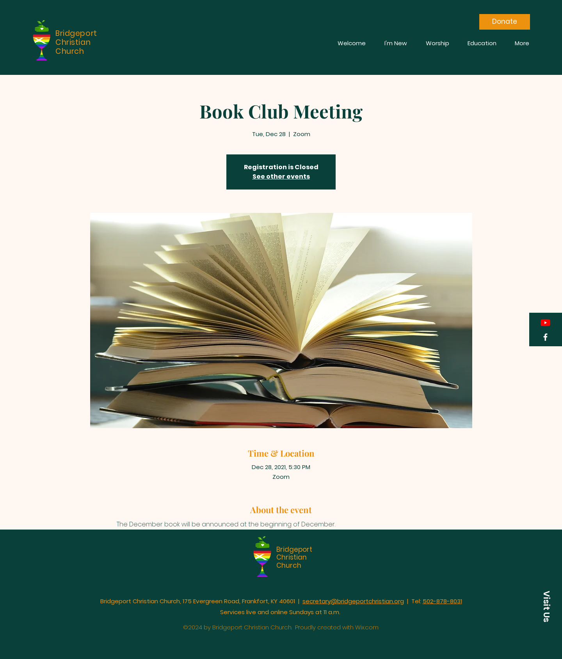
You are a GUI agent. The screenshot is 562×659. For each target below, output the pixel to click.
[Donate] (504, 22)
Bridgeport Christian (294, 553)
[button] (546, 606)
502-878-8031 (442, 601)
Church (288, 565)
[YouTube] (545, 323)
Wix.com (367, 627)
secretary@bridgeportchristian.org (353, 601)
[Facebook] (545, 337)
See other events (281, 176)
